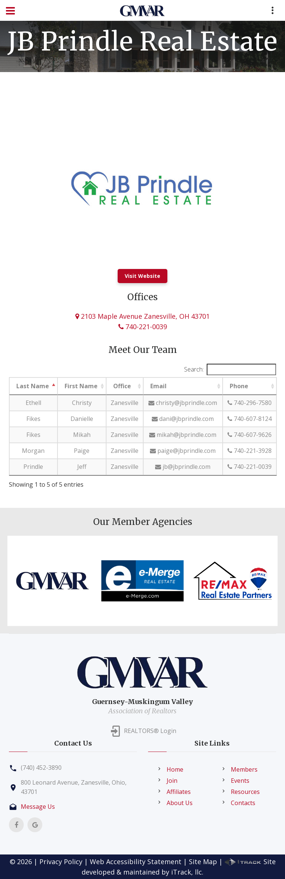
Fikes (33, 419)
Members (244, 769)
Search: (230, 369)
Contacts (243, 803)
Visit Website (142, 275)
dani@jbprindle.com (183, 419)
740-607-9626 (249, 435)
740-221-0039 (142, 326)
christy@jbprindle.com (182, 403)
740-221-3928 (249, 451)
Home (175, 769)
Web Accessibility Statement (135, 861)
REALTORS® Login (150, 731)
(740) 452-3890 (41, 767)
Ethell (33, 403)
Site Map (203, 861)
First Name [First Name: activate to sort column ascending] (81, 386)
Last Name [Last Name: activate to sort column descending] (32, 386)
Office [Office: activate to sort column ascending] (122, 386)
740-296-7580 (249, 403)
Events (240, 780)
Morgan (33, 451)
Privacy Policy (60, 861)
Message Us (38, 806)
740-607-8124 (249, 419)
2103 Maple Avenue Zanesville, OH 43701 (142, 316)
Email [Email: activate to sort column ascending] (158, 386)
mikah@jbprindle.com (182, 435)
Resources (245, 792)
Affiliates (179, 792)
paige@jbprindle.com (183, 451)
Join (172, 780)
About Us (180, 803)
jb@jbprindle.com (182, 467)
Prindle (33, 467)
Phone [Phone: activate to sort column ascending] (239, 386)
